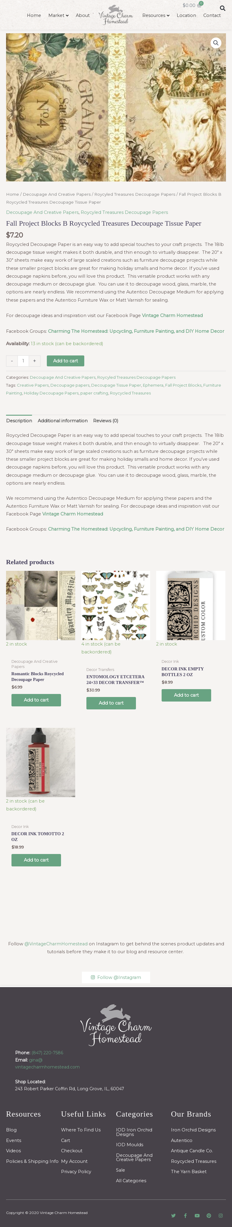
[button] (216, 43)
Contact (212, 15)
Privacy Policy (76, 1171)
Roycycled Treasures (130, 393)
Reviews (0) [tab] (105, 421)
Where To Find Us (81, 1130)
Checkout (71, 1150)
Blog (11, 1130)
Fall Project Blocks (183, 385)
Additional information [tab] (63, 421)
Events (13, 1140)
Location (186, 15)
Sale (120, 1170)
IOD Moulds (129, 1144)
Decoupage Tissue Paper (116, 385)
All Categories (131, 1180)
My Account (74, 1161)
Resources (153, 15)
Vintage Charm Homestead (64, 1212)
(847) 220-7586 (47, 1052)
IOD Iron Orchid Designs (134, 1132)
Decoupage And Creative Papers (57, 194)
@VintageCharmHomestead (56, 944)
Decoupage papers (69, 385)
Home (34, 15)
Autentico (181, 1140)
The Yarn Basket (189, 1171)
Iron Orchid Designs (193, 1130)
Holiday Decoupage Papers (51, 393)
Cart (65, 1140)
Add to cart (65, 361)
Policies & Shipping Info (32, 1161)
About (83, 15)
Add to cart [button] (36, 700)
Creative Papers (33, 385)
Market (56, 15)
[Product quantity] (23, 361)
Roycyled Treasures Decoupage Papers (134, 194)
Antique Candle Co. (192, 1150)
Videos (13, 1150)
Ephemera (153, 385)
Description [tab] (19, 421)
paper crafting (94, 393)
